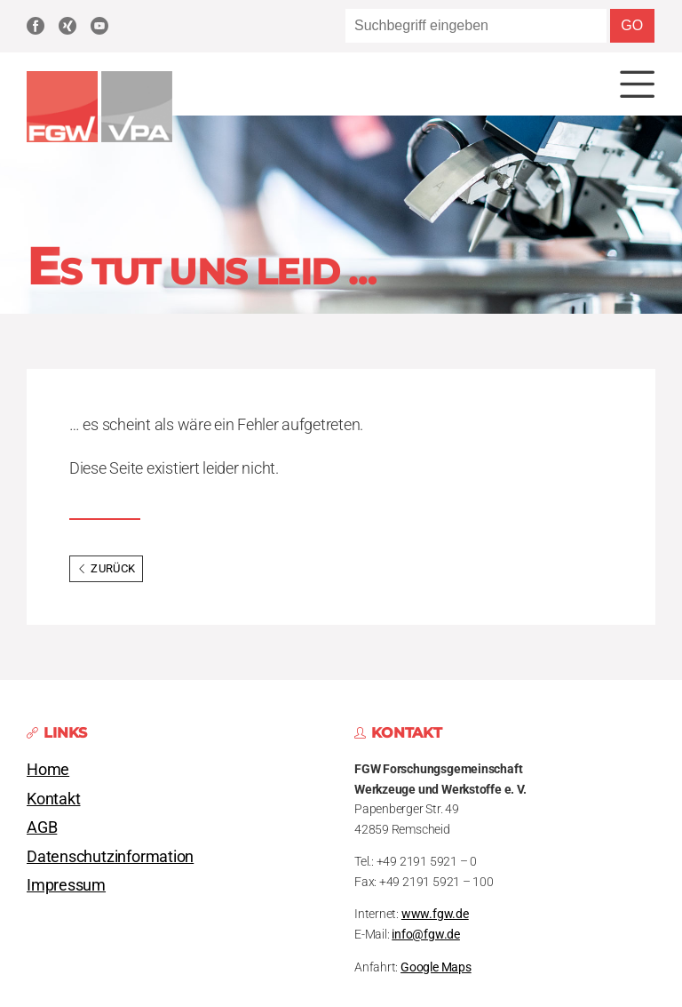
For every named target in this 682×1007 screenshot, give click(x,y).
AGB (42, 827)
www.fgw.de (435, 914)
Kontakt (54, 799)
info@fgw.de (426, 934)
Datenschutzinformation (110, 857)
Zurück (106, 568)
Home (48, 770)
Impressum (66, 885)
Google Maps (436, 967)
